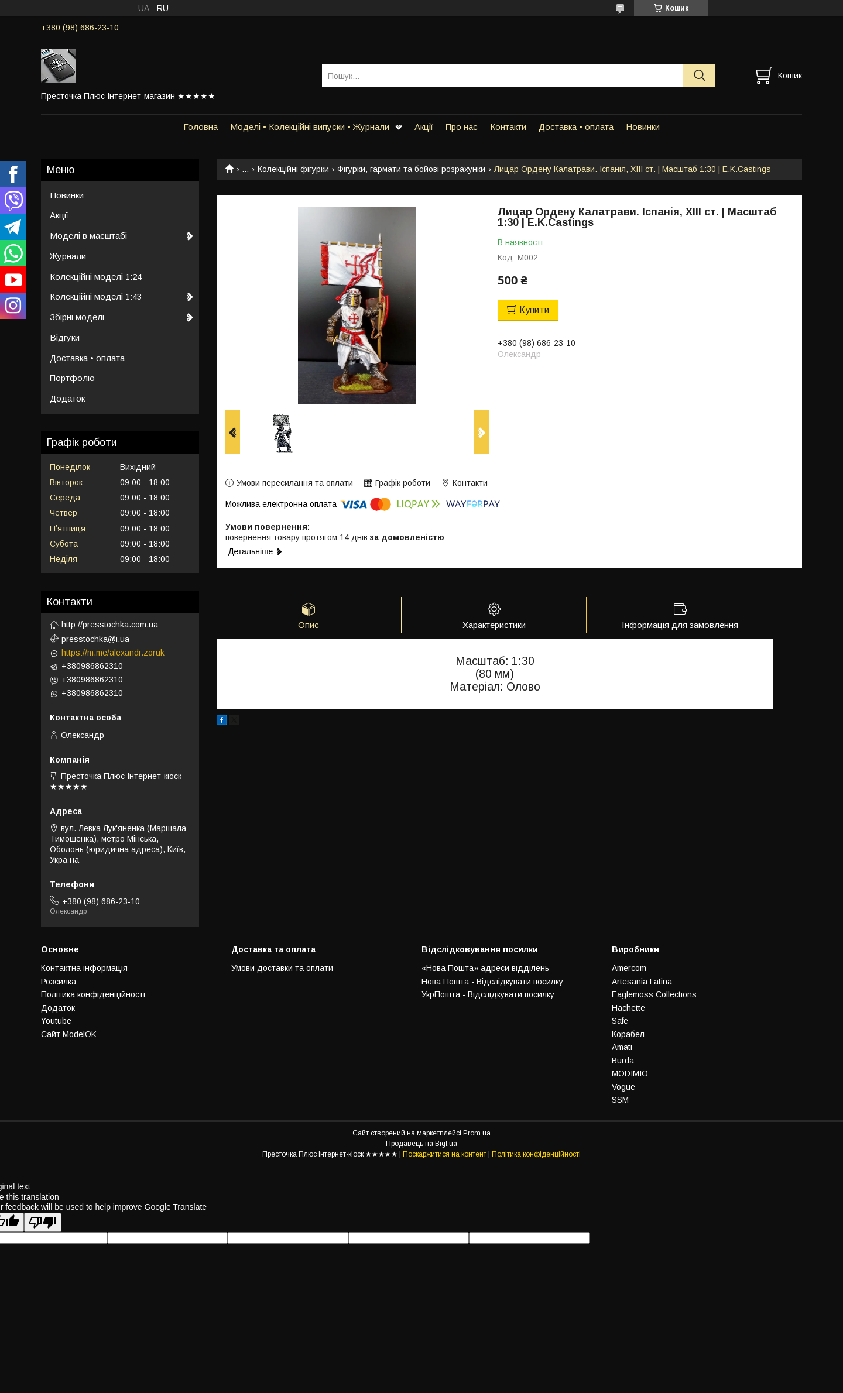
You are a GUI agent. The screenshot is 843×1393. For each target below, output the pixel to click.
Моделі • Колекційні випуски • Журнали (309, 127)
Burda (623, 1060)
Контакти (508, 127)
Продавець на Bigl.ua (421, 1144)
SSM (620, 1099)
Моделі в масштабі (88, 236)
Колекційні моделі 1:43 (96, 296)
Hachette (628, 1008)
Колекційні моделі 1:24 (96, 277)
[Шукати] (699, 75)
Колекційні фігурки (293, 169)
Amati (622, 1047)
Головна (200, 127)
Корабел (628, 1034)
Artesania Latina (642, 981)
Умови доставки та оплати (282, 968)
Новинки (643, 127)
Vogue (623, 1087)
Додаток (67, 398)
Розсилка (58, 981)
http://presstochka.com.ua (109, 624)
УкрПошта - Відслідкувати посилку (488, 994)
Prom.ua (477, 1133)
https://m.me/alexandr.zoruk (113, 652)
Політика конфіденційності (93, 994)
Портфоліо (72, 378)
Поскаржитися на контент (444, 1154)
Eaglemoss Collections (654, 994)
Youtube (56, 1020)
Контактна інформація (84, 968)
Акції (423, 127)
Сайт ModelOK (69, 1034)
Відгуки (65, 337)
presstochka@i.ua (95, 639)
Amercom (629, 968)
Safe (620, 1020)
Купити (534, 310)
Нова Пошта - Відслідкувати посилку (492, 981)
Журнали (68, 256)
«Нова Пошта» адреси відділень (485, 968)
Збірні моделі (77, 317)
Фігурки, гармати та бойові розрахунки (411, 169)
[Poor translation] (42, 1222)
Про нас (462, 127)
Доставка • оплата (576, 127)
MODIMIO (630, 1073)
